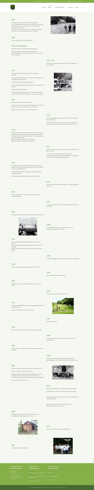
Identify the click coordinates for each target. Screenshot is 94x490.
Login (77, 7)
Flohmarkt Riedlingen (53, 476)
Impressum (48, 487)
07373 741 (64, 1)
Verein (50, 7)
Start (43, 7)
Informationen (60, 7)
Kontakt (70, 7)
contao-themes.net (62, 487)
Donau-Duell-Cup (52, 479)
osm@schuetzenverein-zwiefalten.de (76, 1)
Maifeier (50, 472)
